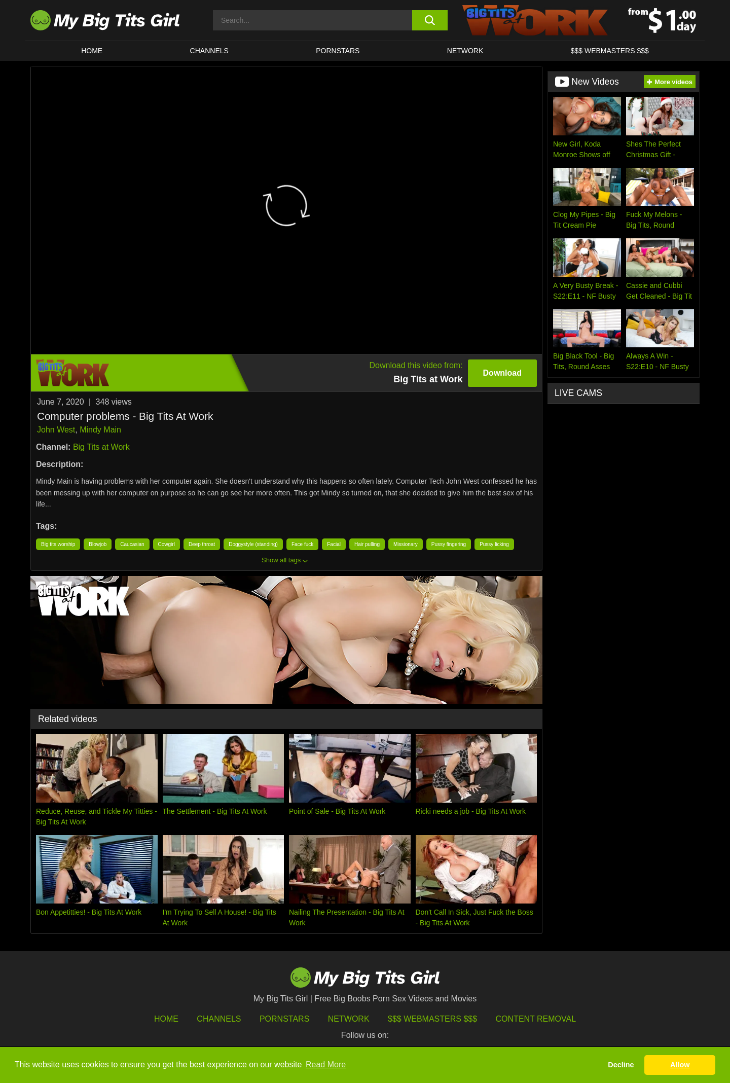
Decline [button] (621, 1065)
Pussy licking (494, 544)
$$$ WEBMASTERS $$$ (610, 51)
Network (465, 51)
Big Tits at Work (101, 447)
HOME (91, 51)
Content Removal (536, 1019)
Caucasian (132, 544)
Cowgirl (166, 544)
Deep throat (202, 544)
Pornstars (337, 51)
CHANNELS (209, 51)
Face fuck (302, 544)
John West (56, 429)
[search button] (429, 20)
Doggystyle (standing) (253, 544)
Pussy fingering (448, 544)
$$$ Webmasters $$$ (432, 1019)
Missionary (405, 544)
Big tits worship (58, 544)
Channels (219, 1019)
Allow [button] (679, 1065)
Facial (334, 544)
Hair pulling (367, 544)
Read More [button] (326, 1064)
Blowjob (97, 544)
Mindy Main (100, 429)
